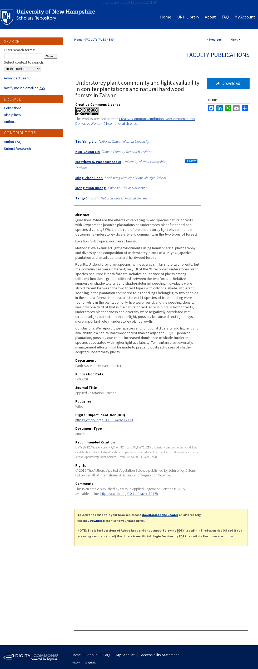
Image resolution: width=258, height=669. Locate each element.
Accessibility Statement (160, 654)
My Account (125, 654)
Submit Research (17, 148)
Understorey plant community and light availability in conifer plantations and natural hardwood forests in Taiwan (137, 89)
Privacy (76, 662)
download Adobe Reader (160, 515)
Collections (13, 108)
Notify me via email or (24, 87)
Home (78, 39)
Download (228, 83)
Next (234, 39)
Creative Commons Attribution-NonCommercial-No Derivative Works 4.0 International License (135, 121)
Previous (215, 39)
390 (111, 39)
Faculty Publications (218, 55)
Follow (191, 161)
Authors (10, 121)
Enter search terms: (19, 49)
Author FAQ (13, 141)
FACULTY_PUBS (95, 39)
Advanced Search (18, 78)
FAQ (106, 654)
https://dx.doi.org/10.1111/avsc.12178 (104, 420)
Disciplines (12, 114)
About (92, 654)
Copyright (90, 662)
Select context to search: (24, 62)
